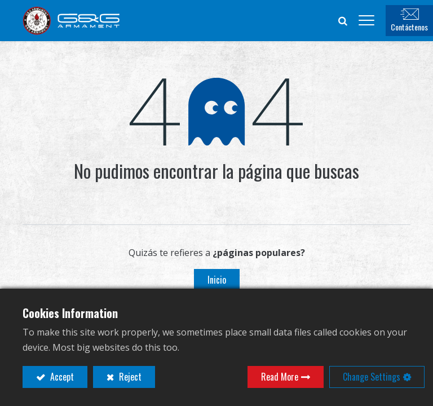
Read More (279, 376)
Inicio (216, 279)
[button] (343, 20)
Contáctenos (409, 27)
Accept (61, 376)
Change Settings (371, 376)
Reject (129, 376)
